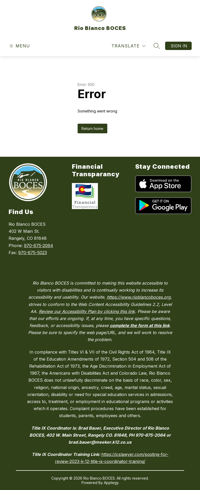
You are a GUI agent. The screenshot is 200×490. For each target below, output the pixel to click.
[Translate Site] (128, 46)
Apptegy (111, 482)
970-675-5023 (32, 252)
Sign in (179, 45)
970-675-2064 (38, 245)
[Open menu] (19, 46)
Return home (92, 128)
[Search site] (157, 46)
